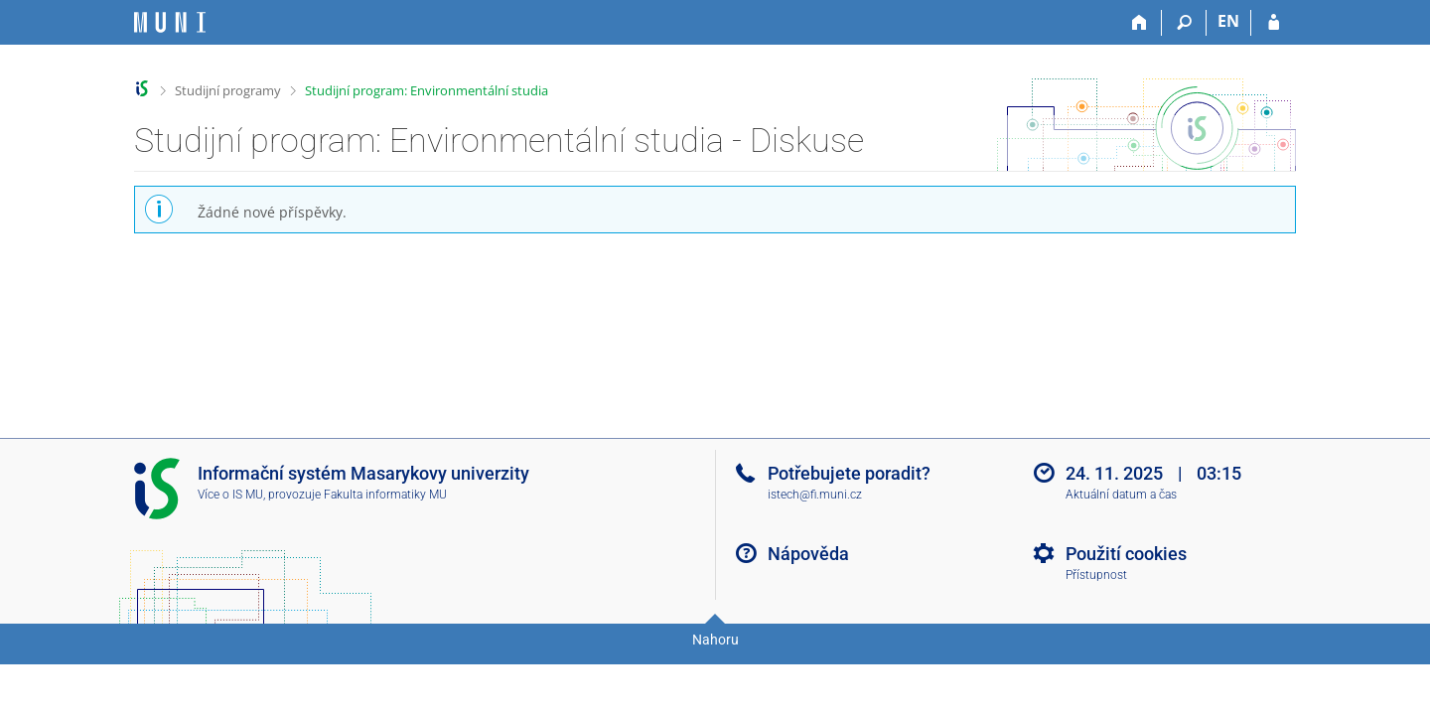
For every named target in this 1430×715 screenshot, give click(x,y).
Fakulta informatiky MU (385, 494)
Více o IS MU (230, 494)
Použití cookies (1126, 553)
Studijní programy (228, 90)
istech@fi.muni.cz (815, 494)
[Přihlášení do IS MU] (1273, 23)
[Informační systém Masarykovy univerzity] (170, 22)
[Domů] (1139, 23)
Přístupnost (1096, 575)
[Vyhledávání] (1184, 23)
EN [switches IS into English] (1228, 21)
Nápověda (808, 553)
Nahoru (715, 639)
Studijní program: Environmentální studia (426, 90)
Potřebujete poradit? (849, 473)
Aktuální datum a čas (1121, 494)
